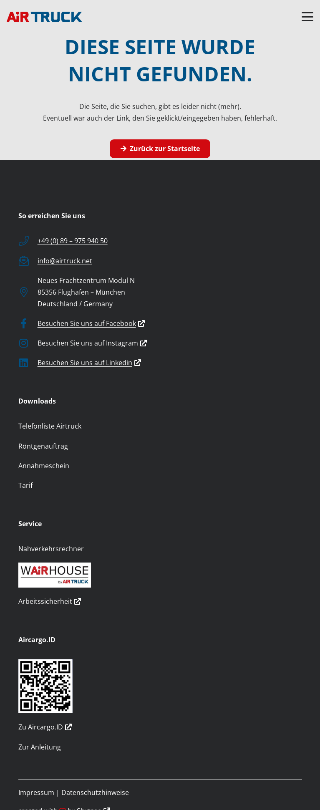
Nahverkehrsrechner (51, 548)
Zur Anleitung (39, 747)
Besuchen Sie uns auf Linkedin (89, 362)
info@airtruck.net (65, 260)
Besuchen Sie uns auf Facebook (91, 323)
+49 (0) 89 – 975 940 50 (73, 240)
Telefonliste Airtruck (49, 426)
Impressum (36, 792)
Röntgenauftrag (43, 446)
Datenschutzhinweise (95, 792)
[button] (307, 17)
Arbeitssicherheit (49, 601)
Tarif (25, 485)
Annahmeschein (43, 465)
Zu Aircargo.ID (45, 727)
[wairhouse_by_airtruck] (160, 575)
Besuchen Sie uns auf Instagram (92, 343)
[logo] (44, 17)
